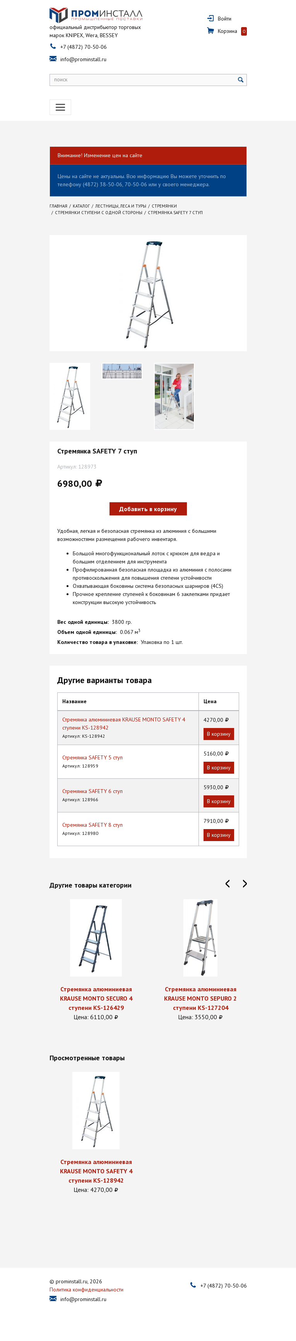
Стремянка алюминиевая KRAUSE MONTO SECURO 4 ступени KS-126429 (96, 998)
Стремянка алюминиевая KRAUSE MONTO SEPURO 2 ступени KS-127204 (200, 998)
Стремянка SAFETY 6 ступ (92, 791)
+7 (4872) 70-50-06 (83, 46)
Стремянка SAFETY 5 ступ (92, 757)
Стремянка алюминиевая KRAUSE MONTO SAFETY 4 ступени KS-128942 (96, 1171)
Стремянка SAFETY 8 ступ (92, 824)
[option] (70, 396)
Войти (224, 18)
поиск (60, 79)
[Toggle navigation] (60, 107)
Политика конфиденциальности (86, 1289)
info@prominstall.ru (83, 59)
